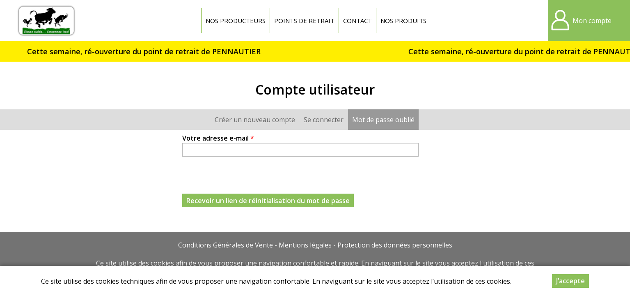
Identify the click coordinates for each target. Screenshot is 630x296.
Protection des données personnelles (394, 245)
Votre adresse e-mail (218, 138)
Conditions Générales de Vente (225, 245)
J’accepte (570, 280)
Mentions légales (305, 245)
